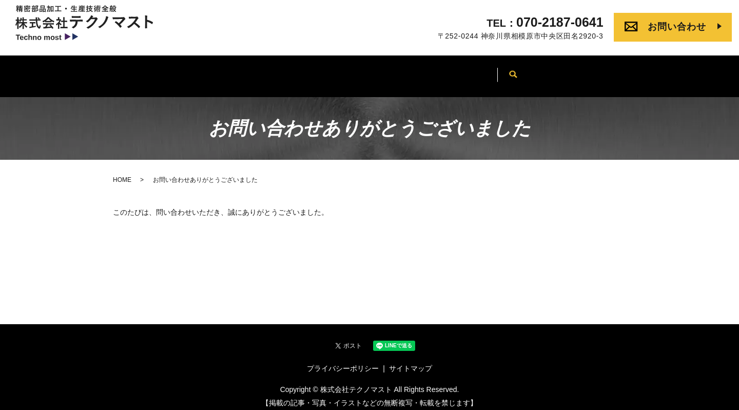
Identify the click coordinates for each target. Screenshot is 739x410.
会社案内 (241, 74)
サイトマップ (410, 362)
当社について (369, 74)
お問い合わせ (677, 27)
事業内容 (301, 74)
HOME (185, 74)
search (565, 75)
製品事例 (437, 74)
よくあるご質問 (508, 74)
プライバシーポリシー (343, 362)
